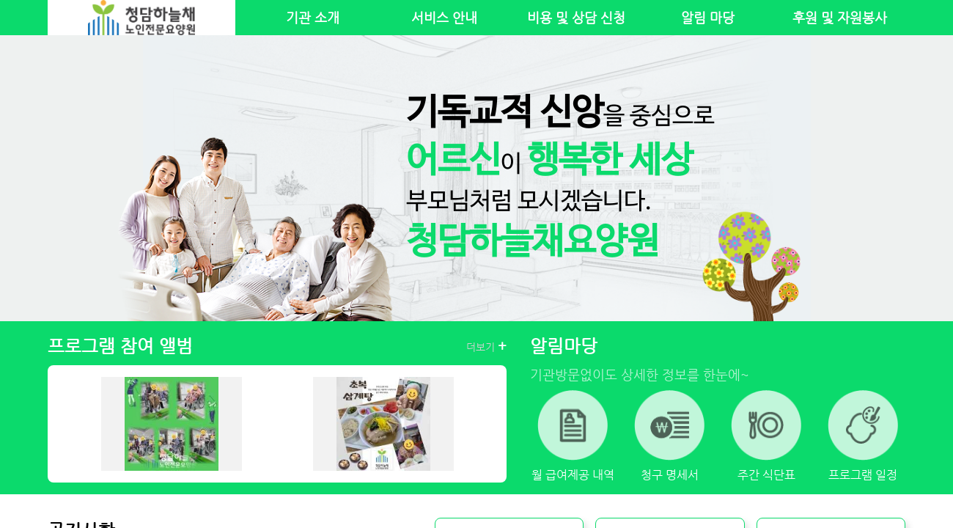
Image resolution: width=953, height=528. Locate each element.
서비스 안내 (444, 17)
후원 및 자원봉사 (839, 17)
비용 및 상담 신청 (576, 17)
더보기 (486, 346)
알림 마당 (708, 17)
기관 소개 (312, 17)
